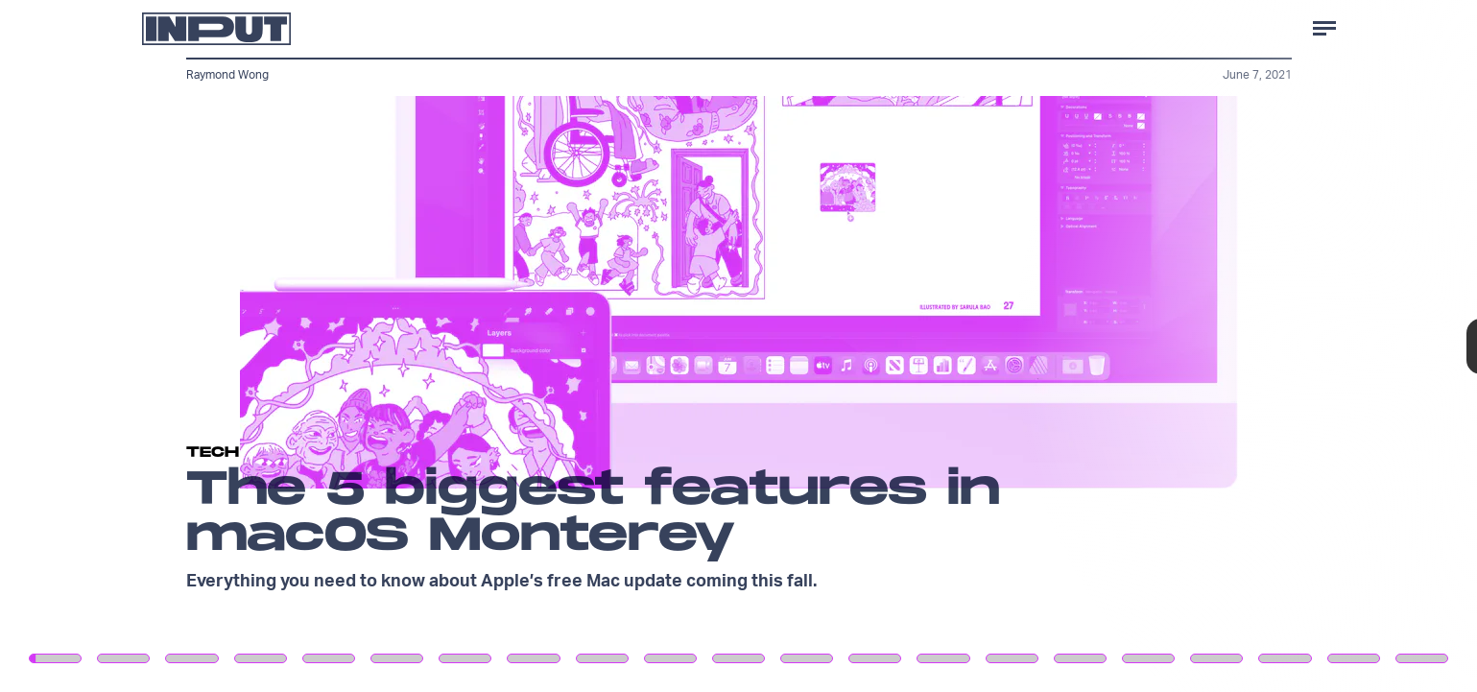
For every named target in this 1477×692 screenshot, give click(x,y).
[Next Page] (982, 346)
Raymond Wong (227, 74)
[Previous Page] (244, 346)
